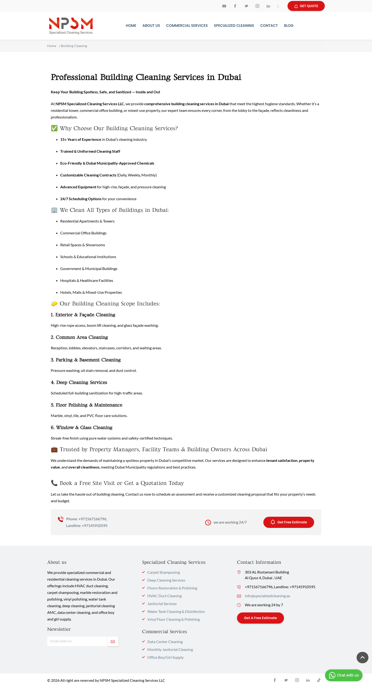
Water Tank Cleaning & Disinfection (176, 611)
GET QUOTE (306, 6)
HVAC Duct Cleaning (164, 595)
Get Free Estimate (288, 522)
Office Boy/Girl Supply (165, 657)
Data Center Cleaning (165, 641)
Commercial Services (187, 25)
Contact (269, 25)
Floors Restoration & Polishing (172, 588)
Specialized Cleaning (234, 25)
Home (131, 25)
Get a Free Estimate (260, 618)
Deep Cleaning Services (166, 580)
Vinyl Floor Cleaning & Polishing (173, 619)
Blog (288, 25)
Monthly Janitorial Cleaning (170, 649)
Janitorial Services (162, 603)
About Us (151, 25)
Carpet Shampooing (163, 572)
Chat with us (343, 675)
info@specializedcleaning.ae (267, 595)
